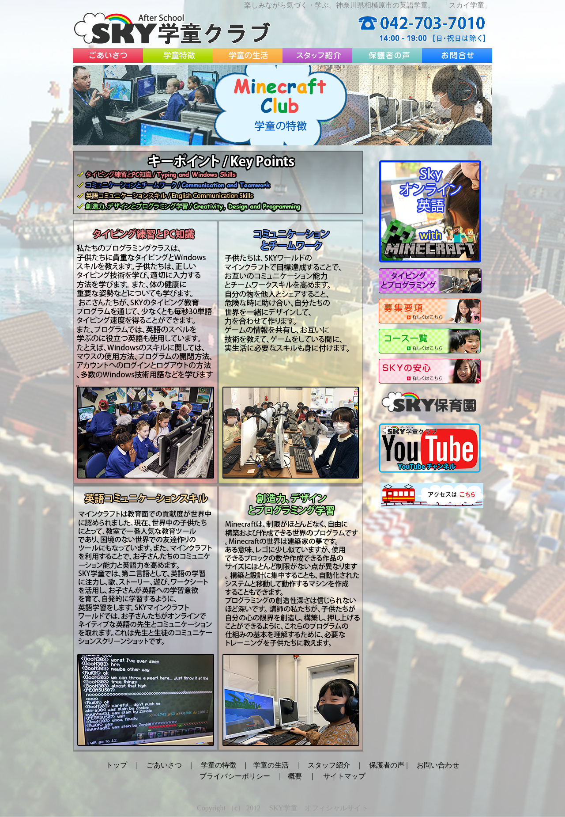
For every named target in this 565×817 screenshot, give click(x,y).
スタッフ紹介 (329, 765)
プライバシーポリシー (235, 776)
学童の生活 (271, 765)
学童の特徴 (218, 765)
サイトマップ (344, 776)
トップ (116, 765)
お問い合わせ (438, 765)
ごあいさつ (164, 765)
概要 (295, 776)
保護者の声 (387, 765)
